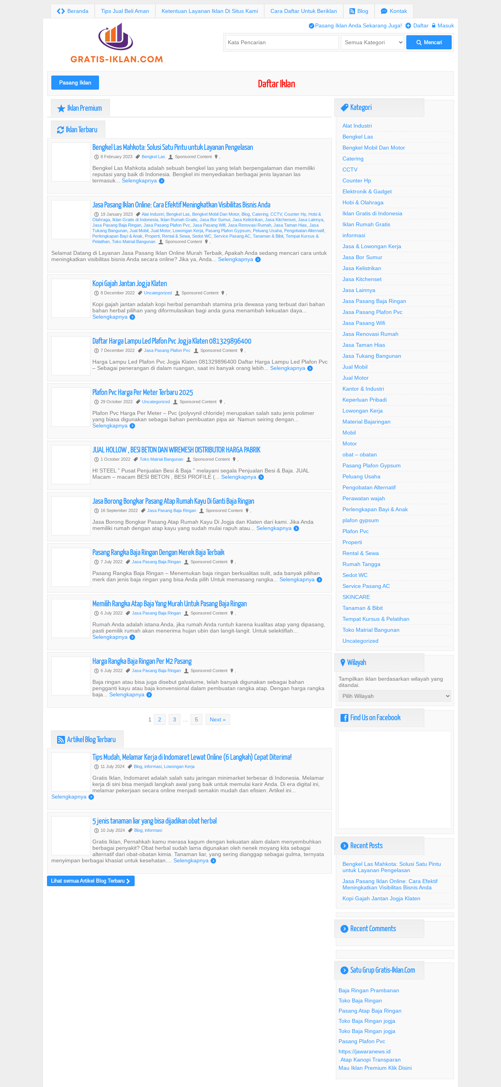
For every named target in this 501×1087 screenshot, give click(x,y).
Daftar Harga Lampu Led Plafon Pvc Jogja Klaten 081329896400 (171, 340)
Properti (152, 236)
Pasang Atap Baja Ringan (370, 1011)
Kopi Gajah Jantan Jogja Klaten (129, 283)
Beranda (72, 11)
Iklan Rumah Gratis (178, 219)
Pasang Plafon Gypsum (227, 230)
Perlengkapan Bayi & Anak (117, 236)
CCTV (276, 214)
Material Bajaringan (366, 421)
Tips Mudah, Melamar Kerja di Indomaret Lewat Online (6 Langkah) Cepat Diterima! (192, 756)
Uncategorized (158, 293)
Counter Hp (295, 214)
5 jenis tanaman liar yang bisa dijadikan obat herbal (154, 820)
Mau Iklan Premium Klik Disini (375, 1068)
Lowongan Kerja (188, 230)
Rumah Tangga (361, 564)
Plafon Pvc (355, 531)
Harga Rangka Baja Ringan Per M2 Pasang (141, 660)
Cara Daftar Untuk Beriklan (303, 11)
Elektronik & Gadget (367, 191)
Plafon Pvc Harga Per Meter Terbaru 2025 (142, 392)
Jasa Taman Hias (290, 225)
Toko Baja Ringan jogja (367, 1021)
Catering (260, 214)
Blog (359, 11)
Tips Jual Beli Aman (125, 11)
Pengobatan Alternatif (304, 230)
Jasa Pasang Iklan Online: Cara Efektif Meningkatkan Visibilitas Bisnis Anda (181, 204)
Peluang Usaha (267, 230)
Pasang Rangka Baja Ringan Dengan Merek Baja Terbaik (158, 552)
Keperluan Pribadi (364, 400)
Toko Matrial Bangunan (133, 241)
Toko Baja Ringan (360, 1000)
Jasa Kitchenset (280, 219)
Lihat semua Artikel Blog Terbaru (90, 881)
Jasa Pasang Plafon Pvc (167, 225)
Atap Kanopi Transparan (371, 1059)
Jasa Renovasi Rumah (249, 225)
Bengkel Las (153, 156)
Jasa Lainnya (310, 219)
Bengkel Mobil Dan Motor (215, 214)
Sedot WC (201, 236)
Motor (349, 443)
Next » (218, 719)
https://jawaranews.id (365, 1051)
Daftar (417, 25)
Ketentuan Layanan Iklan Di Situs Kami (210, 11)
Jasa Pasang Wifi (209, 225)
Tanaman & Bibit (268, 236)
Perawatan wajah (363, 498)
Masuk (443, 25)
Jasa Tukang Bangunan (371, 356)
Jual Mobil (139, 230)
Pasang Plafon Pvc (362, 1041)
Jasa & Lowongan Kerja (371, 246)
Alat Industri (153, 214)
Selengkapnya (143, 180)
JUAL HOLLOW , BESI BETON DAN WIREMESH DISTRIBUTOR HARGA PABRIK (176, 449)
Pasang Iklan (75, 82)
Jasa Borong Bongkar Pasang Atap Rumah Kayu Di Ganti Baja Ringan (173, 500)
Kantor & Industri (363, 389)
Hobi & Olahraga (363, 202)
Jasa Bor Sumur (215, 219)
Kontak (394, 11)
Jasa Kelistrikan (247, 219)
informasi (153, 766)
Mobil (349, 432)
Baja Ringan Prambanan (369, 990)
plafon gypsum (360, 520)
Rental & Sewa (176, 236)
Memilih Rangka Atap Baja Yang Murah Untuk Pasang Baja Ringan (169, 603)
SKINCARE (356, 597)
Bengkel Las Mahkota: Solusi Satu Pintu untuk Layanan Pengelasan (172, 146)
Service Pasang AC (232, 236)
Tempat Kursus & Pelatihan (375, 619)
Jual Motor (160, 230)
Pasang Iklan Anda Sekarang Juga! (355, 25)
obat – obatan (359, 454)
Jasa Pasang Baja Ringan (116, 225)
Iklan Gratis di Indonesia (135, 219)
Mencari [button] (429, 42)
